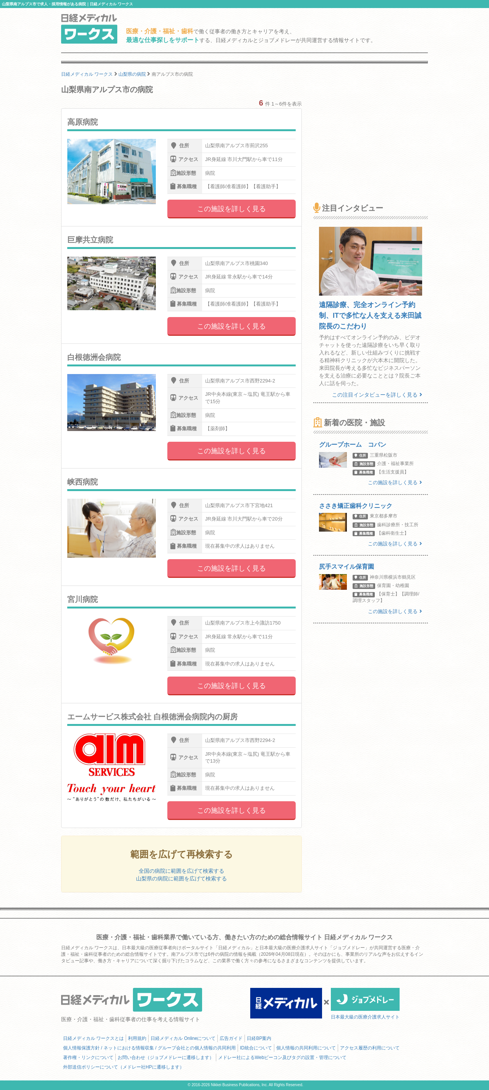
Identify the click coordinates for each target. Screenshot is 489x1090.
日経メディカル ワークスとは (93, 1038)
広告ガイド (231, 1038)
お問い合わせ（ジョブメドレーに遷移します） (166, 1057)
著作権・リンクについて (88, 1057)
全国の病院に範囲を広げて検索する (181, 871)
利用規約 (137, 1038)
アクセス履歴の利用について (370, 1048)
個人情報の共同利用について (306, 1048)
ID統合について (256, 1048)
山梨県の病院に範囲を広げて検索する (181, 878)
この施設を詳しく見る (231, 209)
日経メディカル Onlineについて (183, 1038)
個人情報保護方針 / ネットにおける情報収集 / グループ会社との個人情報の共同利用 (149, 1048)
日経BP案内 (259, 1038)
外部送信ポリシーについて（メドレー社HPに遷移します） (123, 1067)
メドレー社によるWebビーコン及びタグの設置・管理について (282, 1057)
